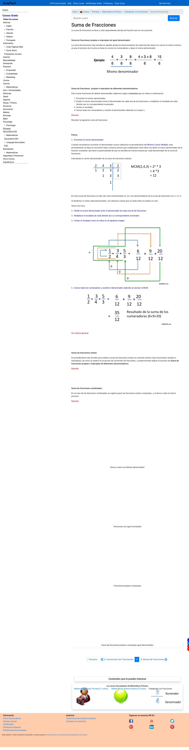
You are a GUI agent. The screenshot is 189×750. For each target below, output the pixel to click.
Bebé (5, 119)
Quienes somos (10, 721)
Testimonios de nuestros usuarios (81, 718)
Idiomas (6, 22)
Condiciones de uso (52, 735)
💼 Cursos (84, 12)
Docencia (7, 106)
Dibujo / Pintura (10, 103)
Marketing (10, 77)
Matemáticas (12, 87)
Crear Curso (119, 3)
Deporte (6, 100)
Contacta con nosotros (76, 721)
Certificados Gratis (94, 3)
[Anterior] (117, 659)
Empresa (7, 66)
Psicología (7, 122)
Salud (5, 96)
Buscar (174, 18)
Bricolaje (7, 115)
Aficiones (7, 93)
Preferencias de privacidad (14, 730)
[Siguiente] (154, 659)
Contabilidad (11, 74)
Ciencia (6, 83)
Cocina (6, 80)
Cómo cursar (78, 3)
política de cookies (81, 735)
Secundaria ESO (10, 131)
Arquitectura (8, 162)
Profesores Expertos (12, 727)
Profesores (108, 3)
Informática (8, 43)
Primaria (6, 128)
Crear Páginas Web (14, 47)
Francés (9, 29)
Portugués (10, 40)
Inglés (9, 26)
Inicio (5, 10)
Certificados (8, 724)
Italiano (9, 36)
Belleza (6, 112)
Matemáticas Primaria (111, 12)
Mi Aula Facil (164, 3)
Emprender (11, 70)
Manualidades (9, 60)
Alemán (9, 33)
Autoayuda (7, 63)
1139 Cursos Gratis (57, 3)
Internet (6, 57)
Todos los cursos (10, 19)
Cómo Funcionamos (12, 718)
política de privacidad (66, 735)
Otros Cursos (9, 159)
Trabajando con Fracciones (136, 12)
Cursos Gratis (10, 15)
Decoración (8, 109)
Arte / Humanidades (12, 90)
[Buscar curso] (117, 18)
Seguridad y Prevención (13, 156)
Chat (69, 3)
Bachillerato (8, 149)
